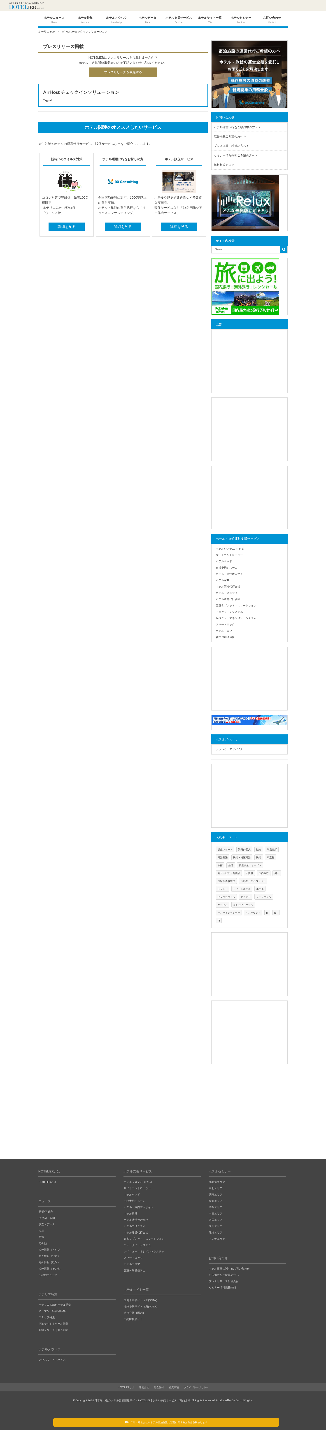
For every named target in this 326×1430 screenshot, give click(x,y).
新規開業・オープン (250, 865)
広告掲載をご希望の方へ (224, 1275)
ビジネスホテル (226, 896)
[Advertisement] (249, 361)
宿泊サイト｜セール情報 (53, 1323)
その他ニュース (48, 1275)
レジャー (223, 888)
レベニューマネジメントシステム (236, 618)
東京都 (270, 857)
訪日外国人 (244, 849)
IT (267, 912)
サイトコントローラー (229, 555)
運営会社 (144, 1387)
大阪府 (249, 873)
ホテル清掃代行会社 (228, 586)
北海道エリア (217, 1182)
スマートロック (225, 624)
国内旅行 (264, 873)
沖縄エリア (215, 1232)
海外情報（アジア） (51, 1249)
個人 (276, 873)
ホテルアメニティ (227, 592)
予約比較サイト (133, 1319)
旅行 (230, 865)
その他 (43, 1243)
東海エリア (215, 1200)
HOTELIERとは (47, 1182)
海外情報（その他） (51, 1268)
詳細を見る (67, 226)
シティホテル (263, 896)
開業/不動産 (46, 1211)
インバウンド (253, 912)
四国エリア (215, 1219)
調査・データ (47, 1224)
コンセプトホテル (243, 904)
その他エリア (217, 1238)
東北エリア (215, 1188)
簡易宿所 (272, 849)
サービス (223, 904)
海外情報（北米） (49, 1256)
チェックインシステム (229, 611)
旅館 (220, 865)
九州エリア (215, 1226)
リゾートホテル (242, 888)
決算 (41, 1230)
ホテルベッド (224, 561)
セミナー (246, 896)
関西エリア (215, 1207)
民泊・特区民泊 (242, 857)
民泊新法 (223, 857)
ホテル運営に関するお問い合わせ (229, 1268)
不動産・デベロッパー (253, 881)
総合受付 (159, 1387)
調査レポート (225, 849)
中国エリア (215, 1213)
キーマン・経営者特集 (52, 1311)
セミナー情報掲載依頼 (222, 1287)
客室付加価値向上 (227, 637)
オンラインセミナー (229, 912)
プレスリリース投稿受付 (224, 1281)
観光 (258, 849)
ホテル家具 (222, 580)
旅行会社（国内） (134, 1312)
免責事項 (174, 1387)
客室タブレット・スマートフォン (236, 605)
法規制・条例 (47, 1218)
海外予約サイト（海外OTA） (141, 1306)
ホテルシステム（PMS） (231, 548)
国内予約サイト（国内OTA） (141, 1300)
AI (219, 920)
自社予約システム (227, 567)
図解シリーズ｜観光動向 (53, 1330)
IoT (276, 912)
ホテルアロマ (224, 630)
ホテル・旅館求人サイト (231, 574)
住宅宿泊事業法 (226, 881)
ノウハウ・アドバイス (229, 749)
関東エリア (215, 1194)
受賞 (41, 1237)
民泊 (258, 857)
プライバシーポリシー (196, 1387)
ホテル (260, 888)
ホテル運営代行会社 (228, 599)
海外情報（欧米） (49, 1262)
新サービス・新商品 (229, 873)
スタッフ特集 (47, 1317)
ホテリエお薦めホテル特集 (55, 1304)
